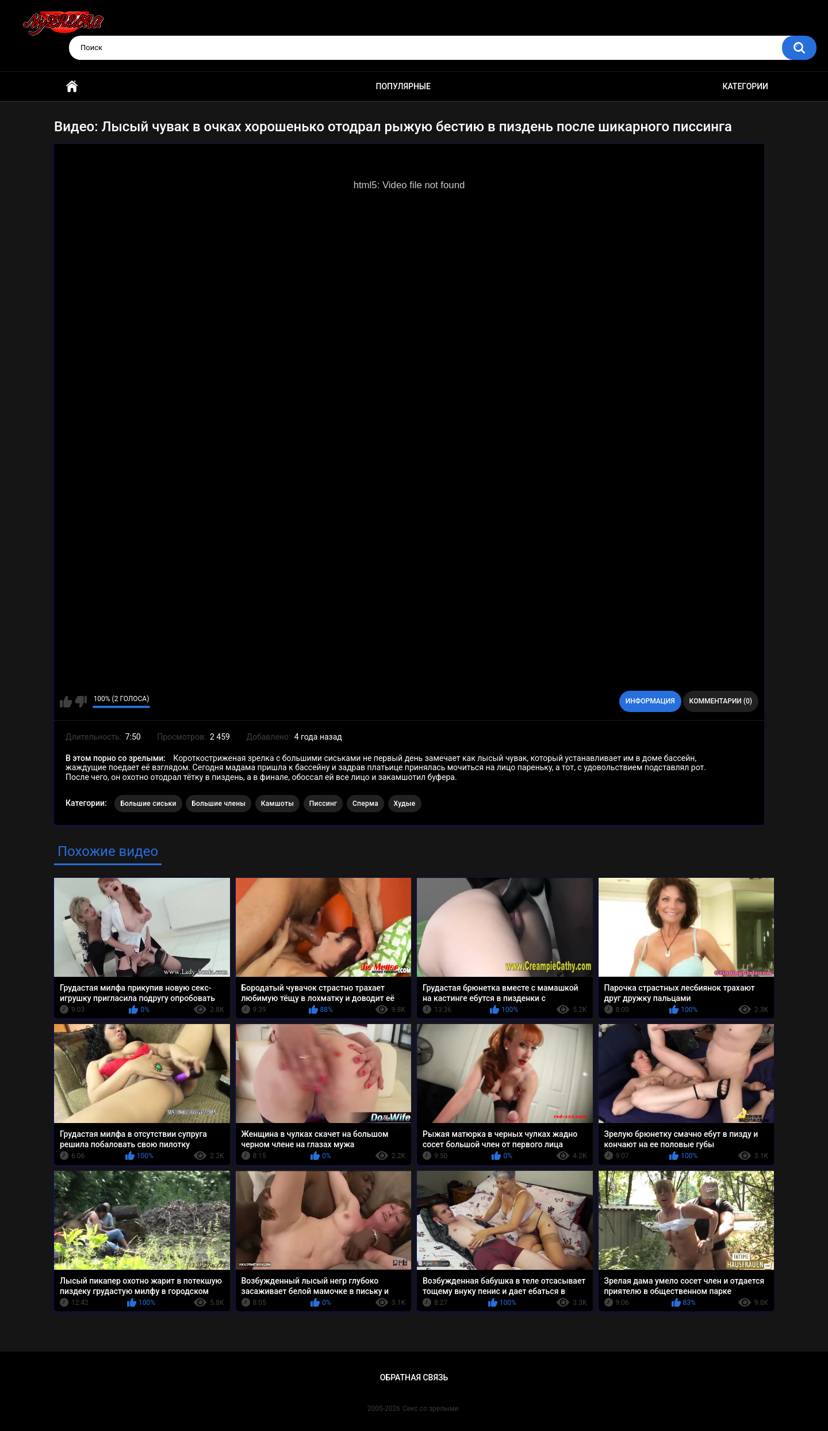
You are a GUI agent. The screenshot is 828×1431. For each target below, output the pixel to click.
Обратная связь (414, 1377)
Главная (71, 86)
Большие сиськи (148, 804)
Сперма (365, 804)
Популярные (403, 86)
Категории (745, 86)
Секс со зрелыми (430, 1409)
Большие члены (218, 804)
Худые (405, 804)
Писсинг (323, 804)
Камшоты (277, 804)
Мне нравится (66, 701)
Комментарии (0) (720, 701)
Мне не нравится (81, 701)
